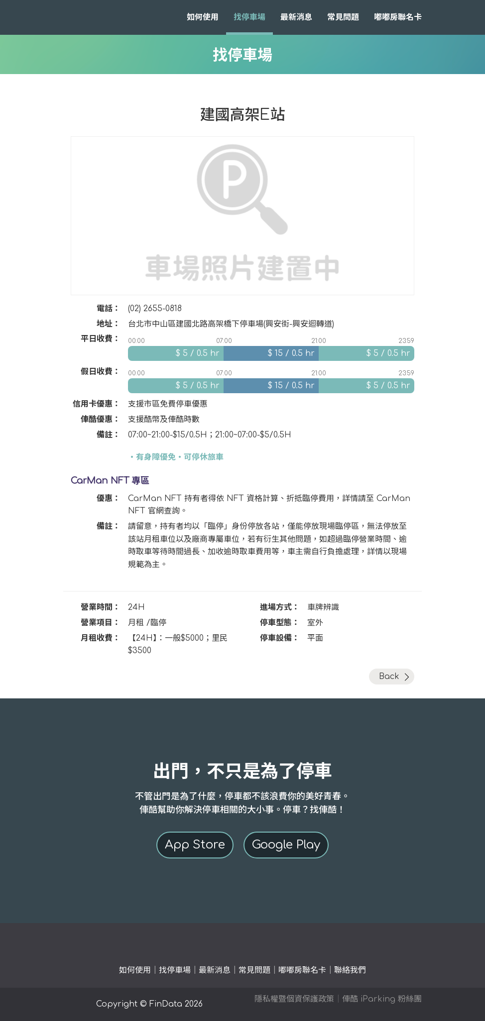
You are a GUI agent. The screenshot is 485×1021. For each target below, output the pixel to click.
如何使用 (203, 17)
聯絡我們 (350, 970)
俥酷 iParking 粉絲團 (382, 999)
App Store (195, 844)
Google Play (286, 844)
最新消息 (296, 17)
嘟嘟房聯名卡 (398, 17)
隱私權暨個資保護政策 (294, 999)
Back (389, 676)
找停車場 (249, 17)
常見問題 (343, 17)
